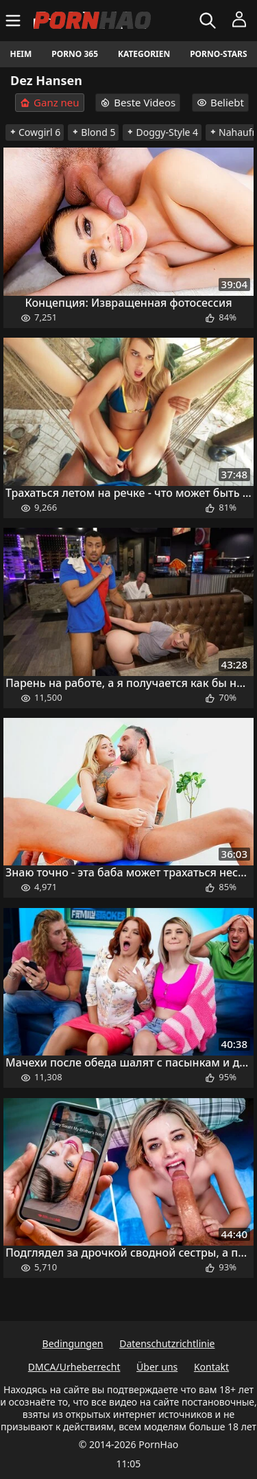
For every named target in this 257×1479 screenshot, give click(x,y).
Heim (21, 54)
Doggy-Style (162, 132)
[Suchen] (209, 20)
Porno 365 (74, 54)
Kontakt (211, 1366)
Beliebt (220, 102)
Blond (93, 132)
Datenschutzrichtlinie (167, 1343)
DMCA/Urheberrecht (74, 1366)
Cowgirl (34, 132)
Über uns (157, 1366)
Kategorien (144, 54)
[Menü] (14, 20)
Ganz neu (49, 102)
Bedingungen (72, 1343)
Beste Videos (137, 102)
